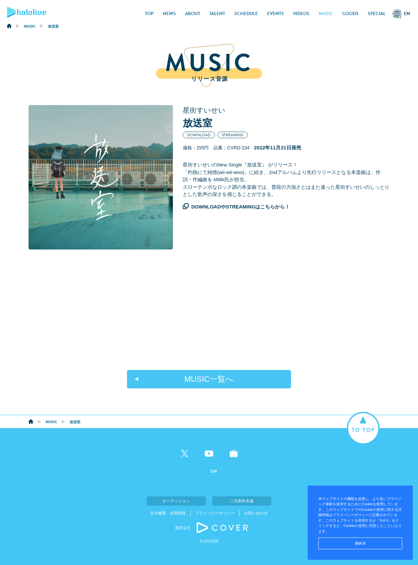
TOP (149, 13)
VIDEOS (301, 13)
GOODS (350, 13)
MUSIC (326, 13)
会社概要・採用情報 (168, 513)
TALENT (217, 13)
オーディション (176, 501)
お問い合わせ (256, 513)
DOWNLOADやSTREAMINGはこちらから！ (240, 206)
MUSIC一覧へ (209, 379)
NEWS (169, 13)
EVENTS (275, 13)
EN (407, 13)
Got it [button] (360, 543)
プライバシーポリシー (215, 513)
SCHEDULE (246, 13)
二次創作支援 (242, 501)
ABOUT (192, 13)
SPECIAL (377, 13)
